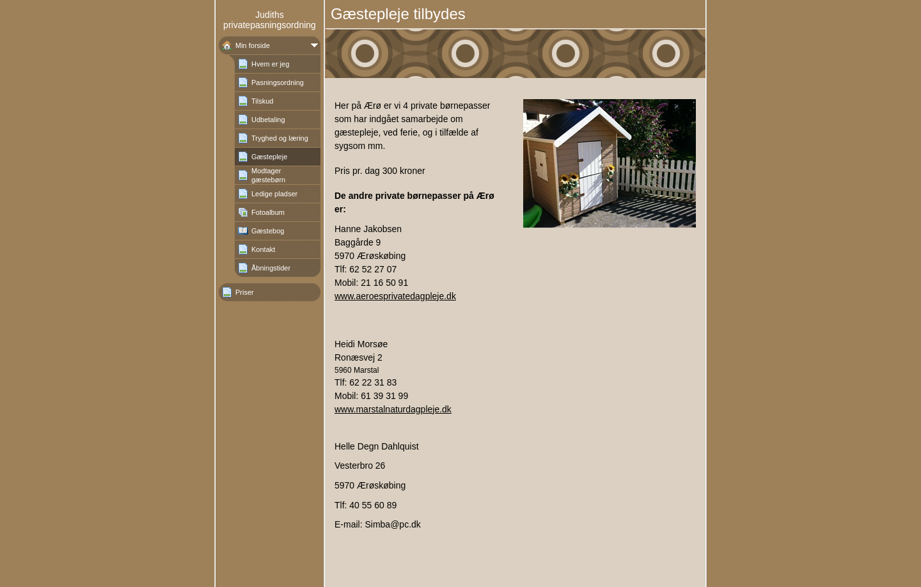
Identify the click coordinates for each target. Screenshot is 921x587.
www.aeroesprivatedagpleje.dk (395, 296)
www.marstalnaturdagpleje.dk (393, 409)
